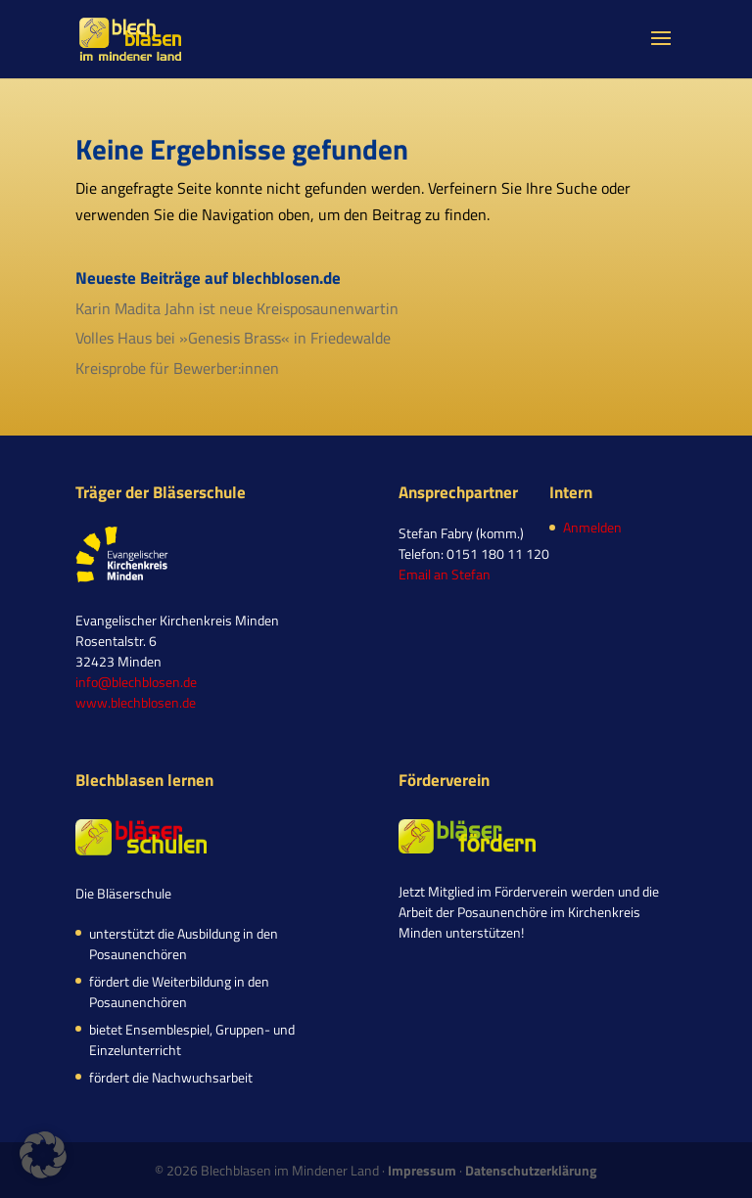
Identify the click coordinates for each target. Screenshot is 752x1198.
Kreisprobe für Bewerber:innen (177, 368)
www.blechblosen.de (135, 702)
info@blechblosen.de (136, 681)
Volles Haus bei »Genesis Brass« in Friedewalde (233, 337)
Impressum (422, 1170)
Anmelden (592, 527)
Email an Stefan (445, 574)
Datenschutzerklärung (530, 1170)
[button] (43, 1155)
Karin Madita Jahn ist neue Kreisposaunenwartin (237, 308)
